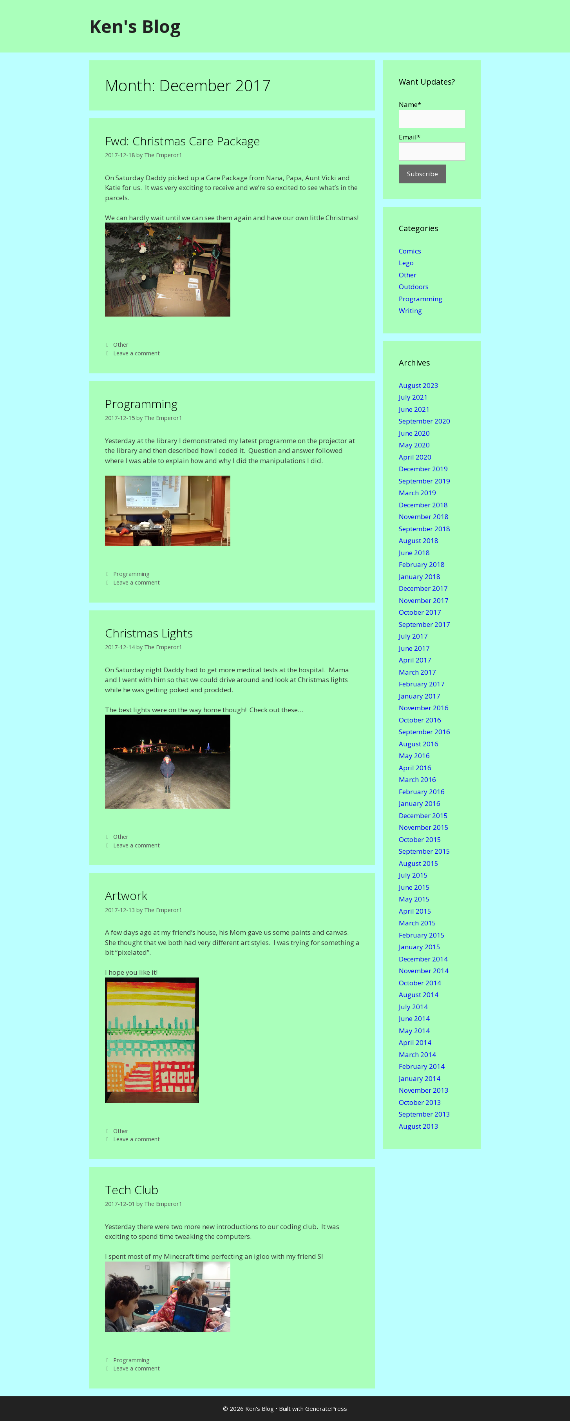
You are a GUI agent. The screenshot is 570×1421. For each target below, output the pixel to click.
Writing (410, 310)
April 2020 (415, 457)
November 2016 (424, 707)
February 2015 (422, 934)
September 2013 (424, 1114)
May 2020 (414, 444)
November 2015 (424, 827)
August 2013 (418, 1126)
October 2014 (420, 982)
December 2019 (423, 468)
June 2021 (414, 409)
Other (120, 344)
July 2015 (413, 875)
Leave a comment (136, 353)
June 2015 (414, 887)
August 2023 (418, 385)
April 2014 (415, 1042)
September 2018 (424, 528)
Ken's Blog (135, 26)
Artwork (126, 895)
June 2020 (414, 433)
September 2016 (424, 731)
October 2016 (420, 719)
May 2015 (414, 898)
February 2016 (422, 791)
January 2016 (419, 803)
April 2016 (415, 767)
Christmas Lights (149, 633)
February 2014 (422, 1066)
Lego (406, 262)
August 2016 (418, 743)
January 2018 (419, 576)
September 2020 (424, 420)
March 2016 (417, 779)
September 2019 (424, 480)
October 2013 (420, 1102)
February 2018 (422, 564)
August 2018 (418, 540)
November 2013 (424, 1090)
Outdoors (414, 286)
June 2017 (414, 648)
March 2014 (417, 1054)
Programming (141, 404)
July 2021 (413, 397)
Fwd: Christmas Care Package (182, 141)
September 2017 (424, 624)
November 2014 (424, 970)
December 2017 (423, 588)
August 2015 (418, 863)
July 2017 (413, 636)
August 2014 (418, 994)
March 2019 (417, 492)
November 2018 (424, 516)
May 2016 (414, 755)
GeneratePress (326, 1408)
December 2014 (423, 958)
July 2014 (413, 1006)
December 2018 (423, 504)
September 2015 (424, 851)
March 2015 (417, 922)
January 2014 (419, 1078)
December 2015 (423, 815)
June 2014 (414, 1018)
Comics (410, 250)
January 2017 (419, 696)
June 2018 (414, 552)
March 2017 (417, 672)
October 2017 (420, 612)
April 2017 (415, 659)
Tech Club (131, 1190)
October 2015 (420, 839)
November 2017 (424, 600)
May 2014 (414, 1030)
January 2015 (419, 946)
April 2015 (415, 911)
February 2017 (422, 683)
